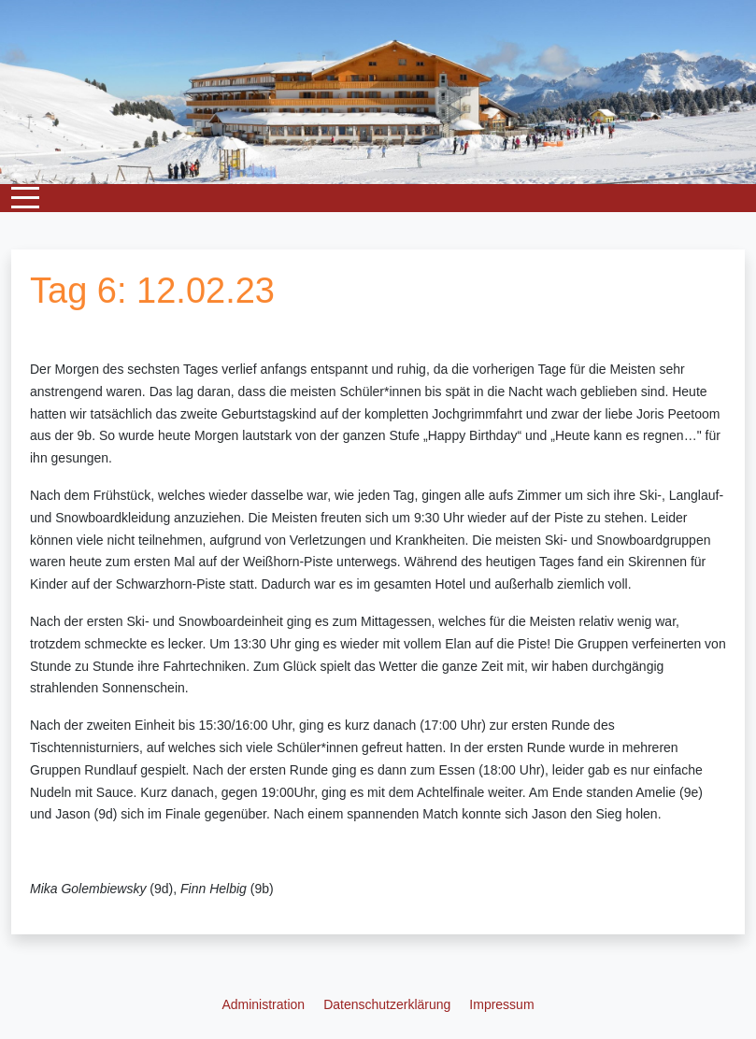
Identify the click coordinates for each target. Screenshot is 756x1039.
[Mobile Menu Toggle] (25, 198)
